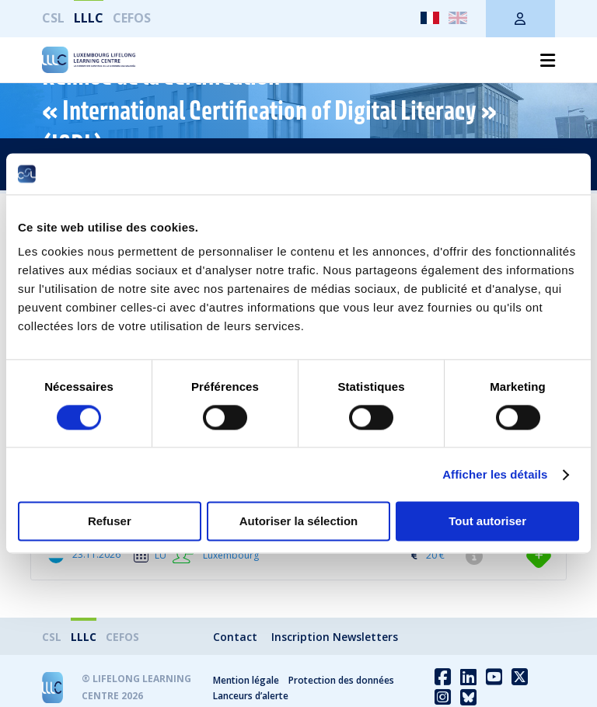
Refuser (109, 521)
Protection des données (341, 680)
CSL (53, 17)
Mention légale (246, 680)
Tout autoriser (487, 521)
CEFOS (132, 17)
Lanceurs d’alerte (250, 695)
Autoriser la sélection (298, 521)
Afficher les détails (494, 474)
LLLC (88, 17)
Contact (235, 636)
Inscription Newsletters (334, 636)
